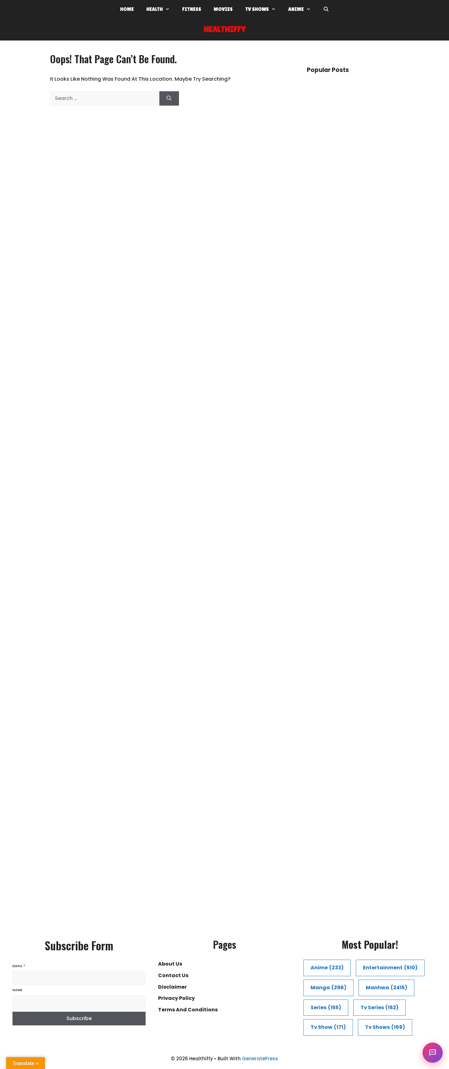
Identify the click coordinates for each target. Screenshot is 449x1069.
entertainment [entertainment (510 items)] (390, 967)
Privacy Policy (176, 998)
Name (17, 990)
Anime (302, 9)
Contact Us (173, 975)
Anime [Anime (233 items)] (327, 967)
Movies (223, 9)
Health (161, 9)
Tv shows (263, 9)
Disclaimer (172, 987)
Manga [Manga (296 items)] (328, 987)
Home (127, 9)
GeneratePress (260, 1058)
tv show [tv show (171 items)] (328, 1027)
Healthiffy (225, 29)
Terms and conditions (188, 1009)
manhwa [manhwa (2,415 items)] (386, 987)
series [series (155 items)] (326, 1007)
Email (18, 966)
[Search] (169, 98)
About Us (170, 963)
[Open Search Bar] (326, 9)
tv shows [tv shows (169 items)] (385, 1027)
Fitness (191, 9)
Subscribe (79, 1018)
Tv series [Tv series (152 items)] (379, 1007)
